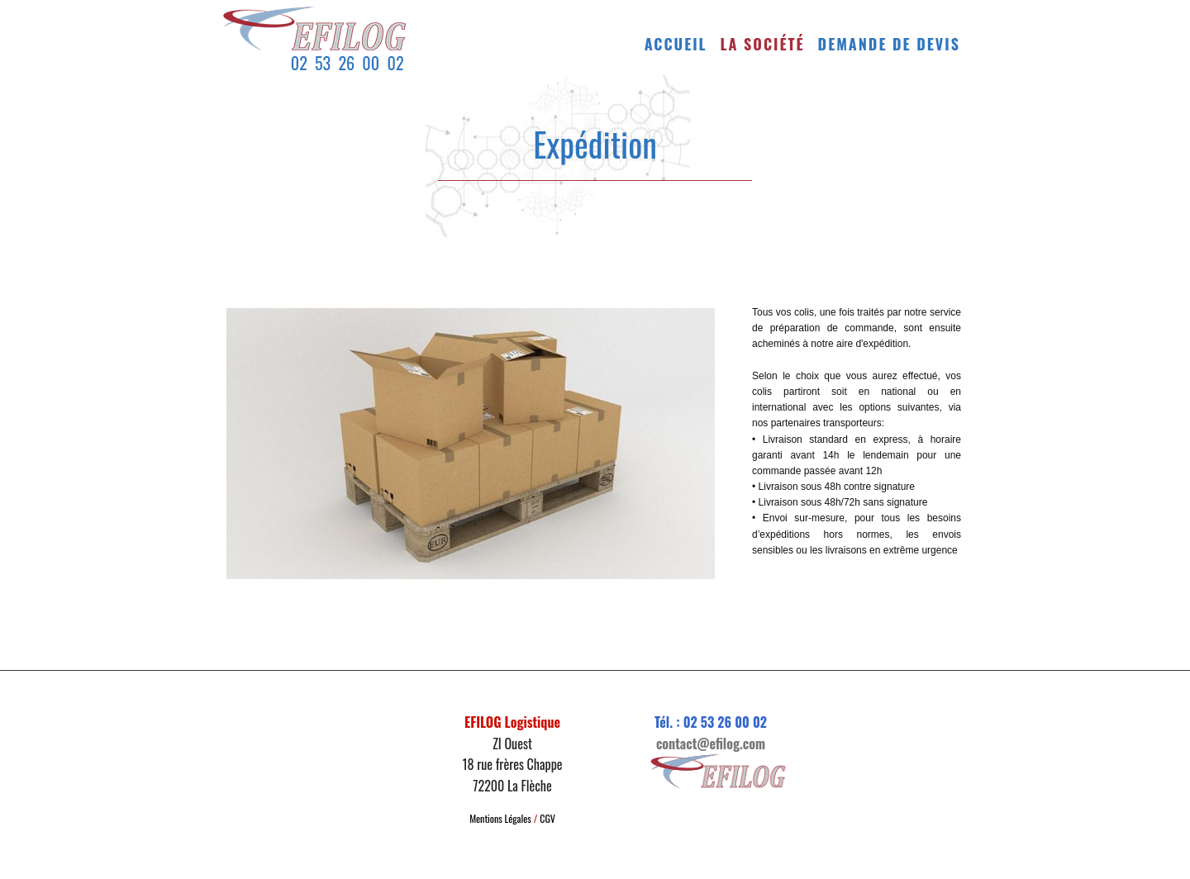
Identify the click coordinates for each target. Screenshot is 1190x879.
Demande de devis (889, 44)
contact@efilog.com (710, 743)
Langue (769, 583)
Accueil (676, 44)
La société (763, 44)
